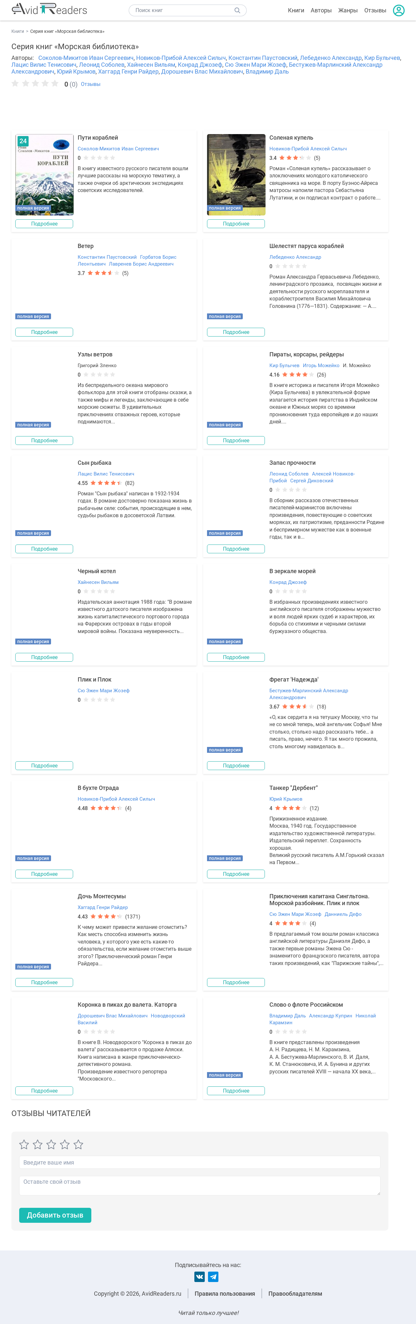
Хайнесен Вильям (151, 64)
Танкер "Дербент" (293, 787)
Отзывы (375, 10)
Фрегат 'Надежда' (293, 679)
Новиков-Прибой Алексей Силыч (181, 57)
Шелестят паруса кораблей (306, 245)
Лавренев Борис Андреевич (141, 264)
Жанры (348, 10)
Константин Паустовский (262, 57)
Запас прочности (292, 462)
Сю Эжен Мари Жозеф (255, 64)
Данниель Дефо (343, 914)
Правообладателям (295, 1293)
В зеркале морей (292, 571)
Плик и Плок (94, 679)
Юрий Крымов (76, 71)
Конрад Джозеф (200, 64)
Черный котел (97, 571)
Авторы (321, 10)
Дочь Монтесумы (102, 896)
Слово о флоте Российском (306, 1004)
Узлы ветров (95, 354)
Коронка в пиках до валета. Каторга (127, 1004)
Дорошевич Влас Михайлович (202, 71)
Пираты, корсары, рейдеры (306, 354)
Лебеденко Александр (331, 57)
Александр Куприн (330, 1016)
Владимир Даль (267, 71)
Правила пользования (225, 1293)
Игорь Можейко (321, 365)
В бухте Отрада (98, 787)
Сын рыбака (94, 462)
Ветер (86, 245)
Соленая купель (291, 137)
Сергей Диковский (311, 481)
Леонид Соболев (101, 64)
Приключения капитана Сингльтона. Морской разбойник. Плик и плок (319, 899)
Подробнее (45, 224)
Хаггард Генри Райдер (128, 71)
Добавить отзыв (55, 1215)
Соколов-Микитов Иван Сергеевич (86, 57)
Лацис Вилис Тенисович (43, 64)
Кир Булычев (382, 57)
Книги (296, 10)
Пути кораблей (98, 137)
